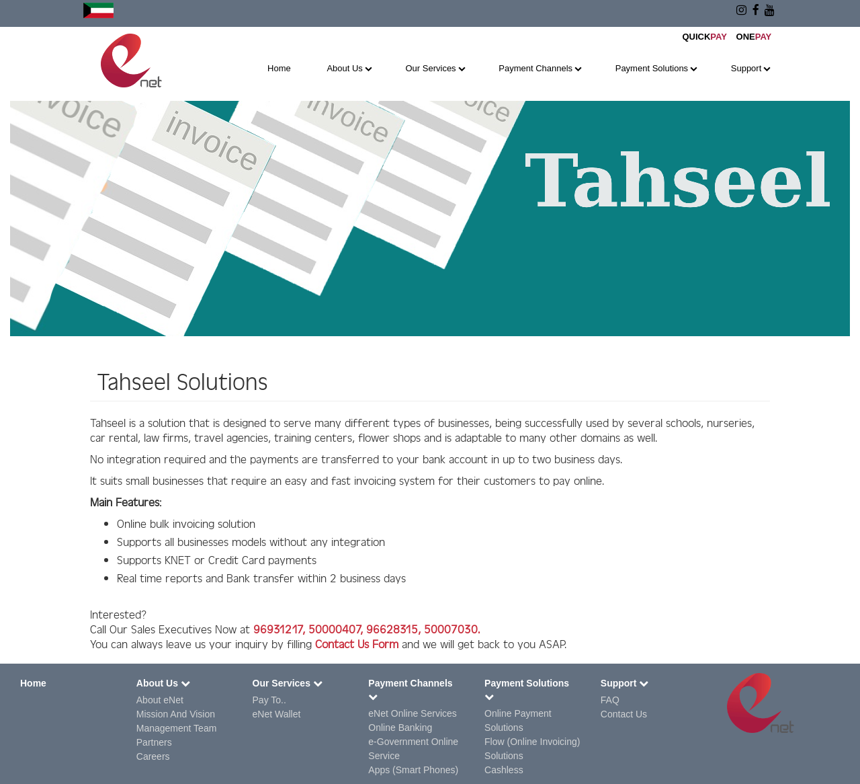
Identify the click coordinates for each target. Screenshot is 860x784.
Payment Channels (535, 68)
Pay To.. (269, 700)
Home (279, 68)
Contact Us (624, 714)
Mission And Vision (175, 714)
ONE (754, 37)
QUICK (704, 37)
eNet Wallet (277, 714)
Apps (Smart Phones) (413, 770)
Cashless (503, 770)
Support (746, 68)
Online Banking (400, 727)
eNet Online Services (412, 713)
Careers (153, 756)
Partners (154, 742)
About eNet (159, 700)
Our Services (430, 68)
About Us (344, 68)
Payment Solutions (651, 68)
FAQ (610, 700)
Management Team (176, 728)
